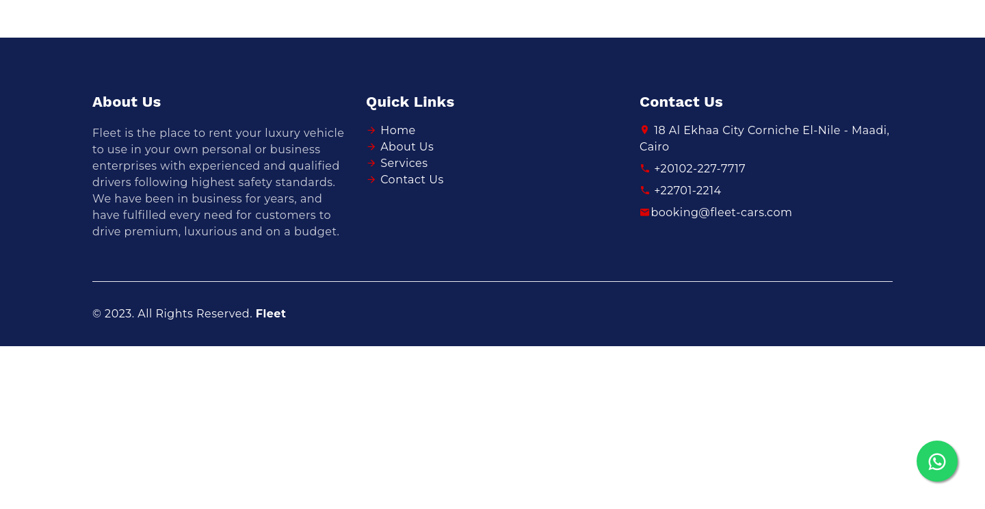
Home (398, 130)
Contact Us (412, 179)
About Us (407, 146)
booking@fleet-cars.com (716, 212)
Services (404, 163)
